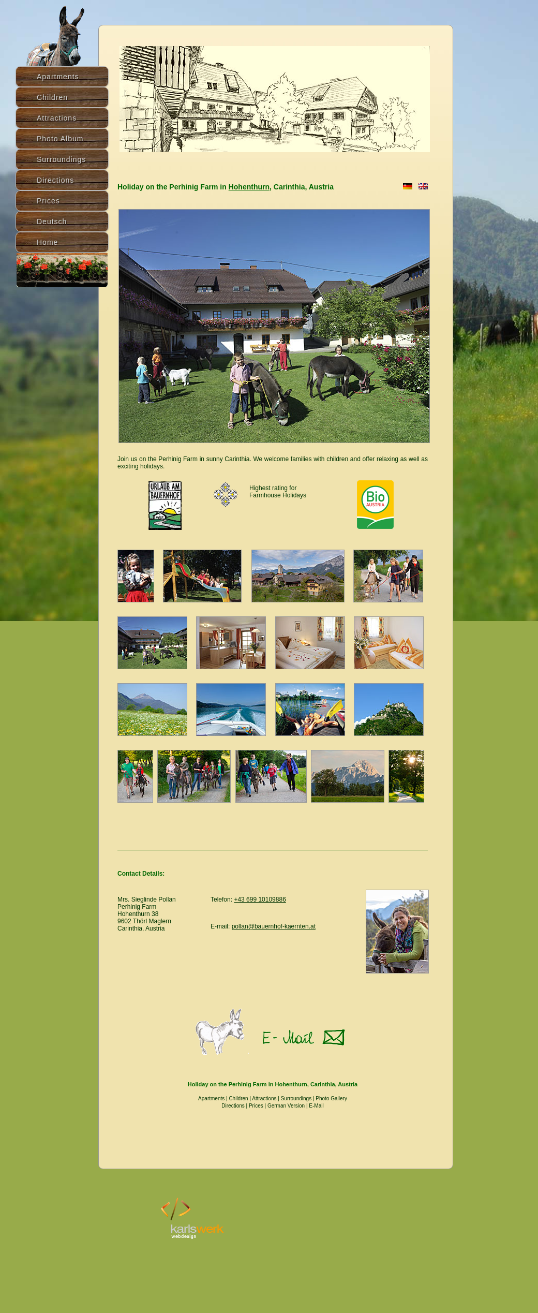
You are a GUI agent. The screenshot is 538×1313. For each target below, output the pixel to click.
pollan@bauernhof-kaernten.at (274, 926)
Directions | (235, 1106)
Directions (55, 180)
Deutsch (52, 221)
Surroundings (296, 1098)
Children (238, 1098)
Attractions (264, 1098)
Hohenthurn (249, 187)
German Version (286, 1106)
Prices (256, 1106)
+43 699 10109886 (260, 899)
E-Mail (316, 1106)
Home (47, 242)
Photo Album (60, 139)
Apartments (211, 1098)
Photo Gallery (331, 1098)
